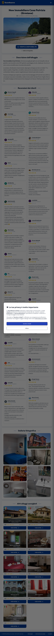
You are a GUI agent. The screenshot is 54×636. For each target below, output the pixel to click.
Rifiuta (27, 328)
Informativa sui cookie (41, 318)
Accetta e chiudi (27, 323)
